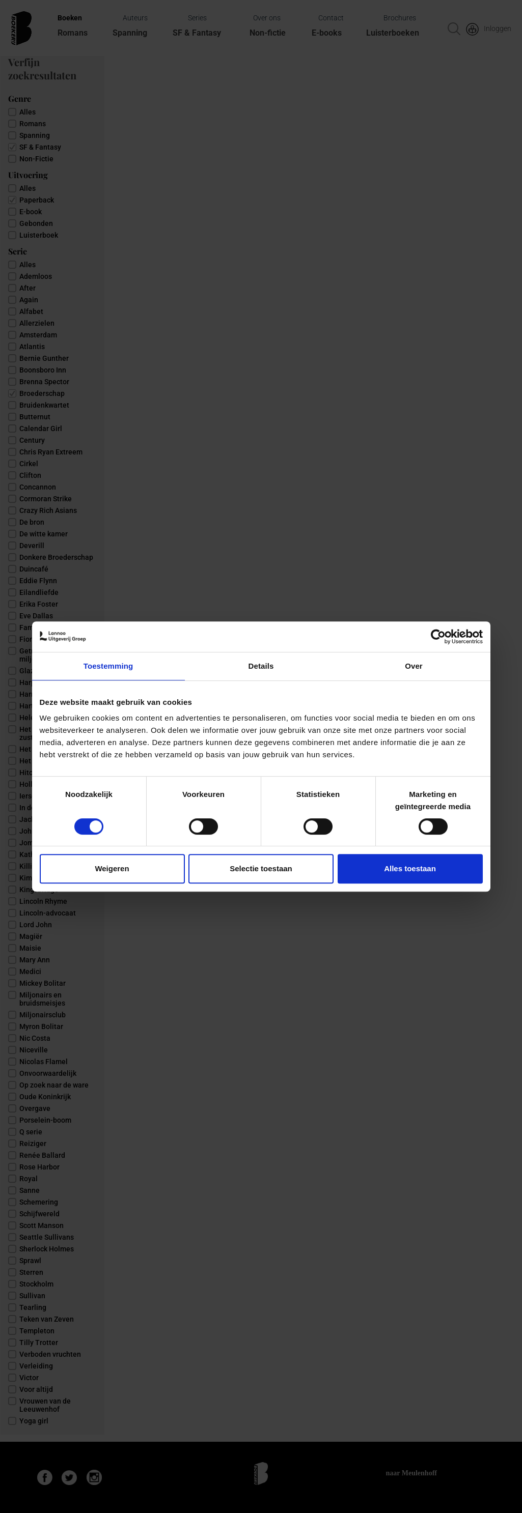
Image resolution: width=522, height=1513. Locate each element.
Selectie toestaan (261, 868)
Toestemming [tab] (108, 666)
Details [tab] (261, 666)
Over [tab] (414, 666)
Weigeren (112, 868)
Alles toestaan (410, 868)
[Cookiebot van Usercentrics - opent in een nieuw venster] (438, 636)
